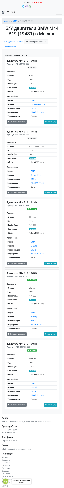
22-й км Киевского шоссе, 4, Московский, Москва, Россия (26, 422)
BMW (15, 21)
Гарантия (6, 463)
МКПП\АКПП (7, 476)
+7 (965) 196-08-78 (9, 441)
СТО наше (6, 474)
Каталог (5, 457)
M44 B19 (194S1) (38, 112)
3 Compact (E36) (38, 104)
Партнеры (6, 465)
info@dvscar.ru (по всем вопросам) (16, 449)
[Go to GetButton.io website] (5, 485)
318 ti (33, 108)
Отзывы (5, 471)
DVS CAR (8, 12)
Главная (7, 21)
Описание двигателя (17, 122)
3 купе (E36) (36, 175)
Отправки (6, 468)
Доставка (6, 460)
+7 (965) (33, 3)
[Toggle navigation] (59, 12)
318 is (33, 179)
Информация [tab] (10, 46)
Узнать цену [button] (50, 122)
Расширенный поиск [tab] (36, 42)
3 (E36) (34, 246)
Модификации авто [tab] (13, 42)
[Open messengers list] (5, 481)
